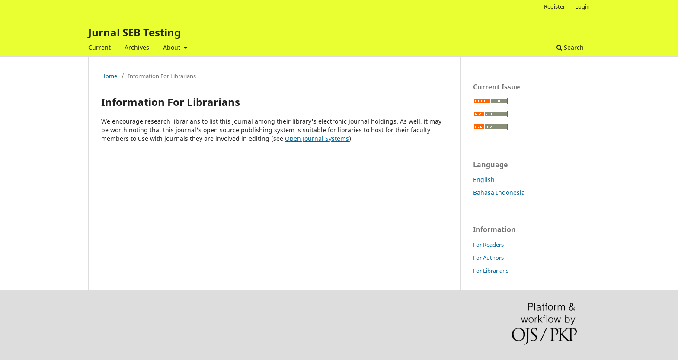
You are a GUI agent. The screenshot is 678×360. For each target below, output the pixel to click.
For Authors (488, 257)
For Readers (488, 244)
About (172, 47)
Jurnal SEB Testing (134, 32)
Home (109, 76)
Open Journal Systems (317, 138)
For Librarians (490, 270)
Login (582, 6)
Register (554, 6)
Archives (137, 47)
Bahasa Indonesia (499, 192)
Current (99, 47)
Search (570, 47)
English (484, 179)
